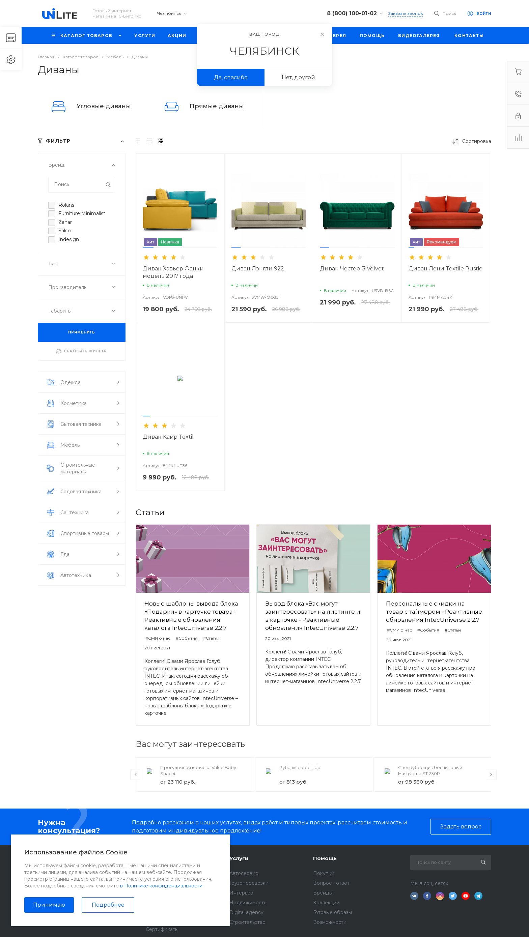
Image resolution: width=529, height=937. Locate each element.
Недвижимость (247, 903)
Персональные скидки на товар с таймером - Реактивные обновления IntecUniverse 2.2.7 (434, 611)
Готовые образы (332, 912)
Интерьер (241, 893)
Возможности (329, 922)
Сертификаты (162, 929)
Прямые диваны (217, 106)
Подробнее (108, 905)
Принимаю (49, 905)
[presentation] (135, 774)
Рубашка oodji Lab (300, 767)
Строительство (247, 922)
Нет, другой (298, 77)
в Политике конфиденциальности (161, 886)
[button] (148, 247)
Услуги (239, 858)
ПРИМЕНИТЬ (81, 332)
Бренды (323, 893)
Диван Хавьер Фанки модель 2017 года (173, 272)
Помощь (325, 858)
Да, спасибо (231, 77)
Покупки (323, 873)
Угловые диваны (104, 106)
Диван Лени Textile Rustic (445, 268)
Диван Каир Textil (168, 437)
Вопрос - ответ (331, 883)
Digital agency (246, 912)
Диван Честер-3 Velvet (352, 268)
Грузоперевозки (249, 883)
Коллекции (326, 903)
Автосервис (243, 873)
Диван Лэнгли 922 (257, 268)
